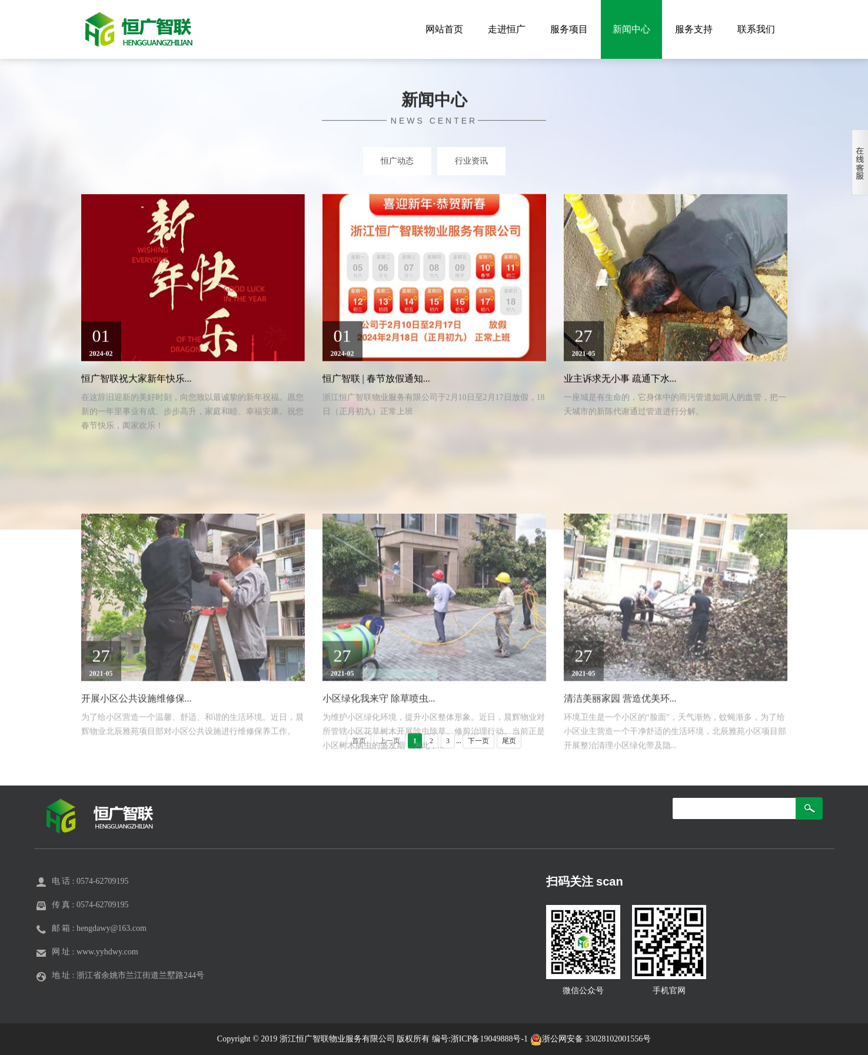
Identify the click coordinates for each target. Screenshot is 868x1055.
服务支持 (694, 29)
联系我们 (756, 29)
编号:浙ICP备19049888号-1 (481, 1038)
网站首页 (444, 29)
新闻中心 (631, 29)
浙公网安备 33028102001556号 (590, 1038)
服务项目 (569, 29)
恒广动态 (397, 161)
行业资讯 (471, 161)
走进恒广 (507, 29)
